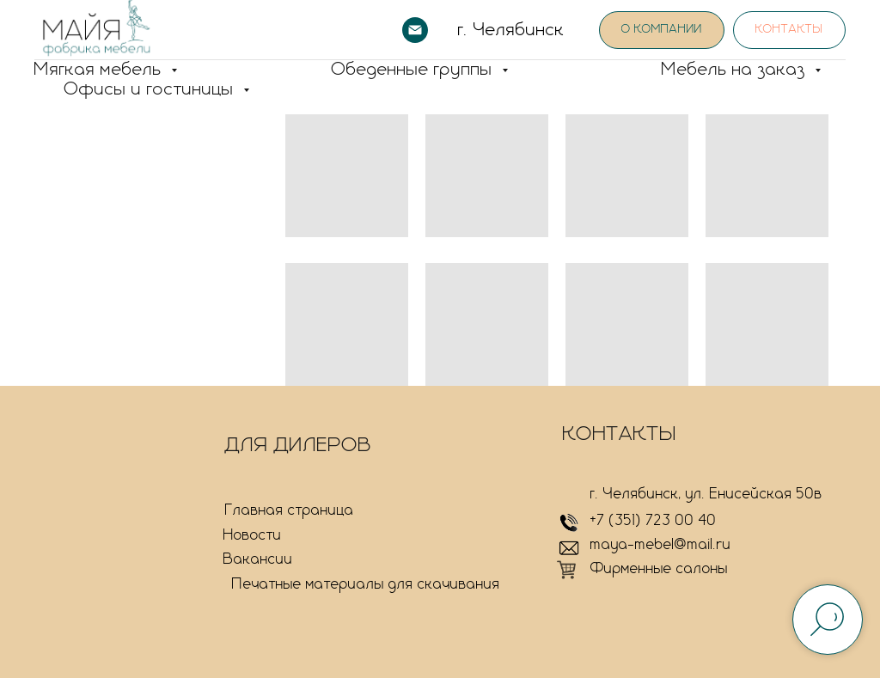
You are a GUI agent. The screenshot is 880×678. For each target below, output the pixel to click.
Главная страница (289, 510)
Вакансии (258, 559)
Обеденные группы (415, 69)
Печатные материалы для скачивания (366, 584)
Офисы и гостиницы (151, 89)
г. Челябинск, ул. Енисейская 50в (706, 494)
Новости (252, 535)
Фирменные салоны (659, 569)
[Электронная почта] (415, 30)
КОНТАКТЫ (620, 434)
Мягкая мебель (100, 69)
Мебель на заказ (736, 69)
